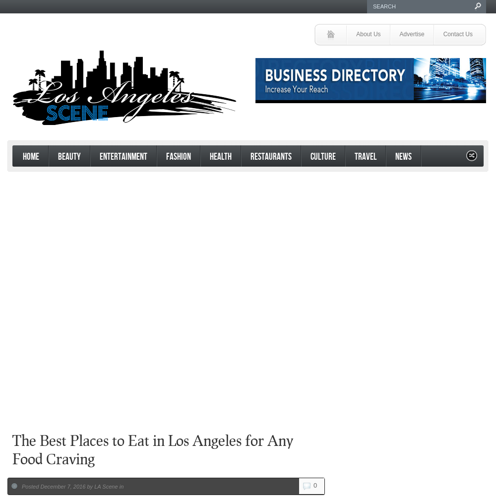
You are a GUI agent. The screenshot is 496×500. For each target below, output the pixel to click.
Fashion (178, 157)
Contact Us (458, 34)
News (403, 157)
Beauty (69, 157)
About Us (368, 34)
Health (221, 157)
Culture (323, 157)
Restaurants (271, 157)
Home (31, 157)
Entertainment (123, 157)
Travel (365, 157)
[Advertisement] (245, 344)
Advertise (412, 34)
